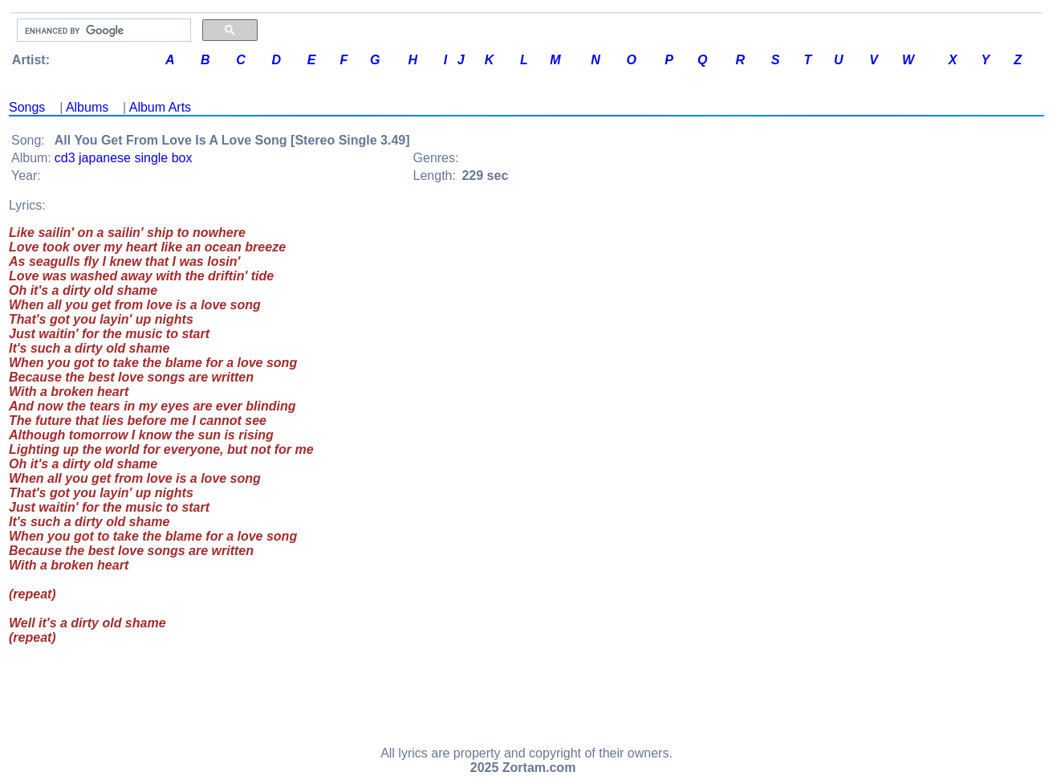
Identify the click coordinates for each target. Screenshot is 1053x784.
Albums (87, 107)
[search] (102, 30)
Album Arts (160, 107)
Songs (27, 107)
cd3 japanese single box (124, 158)
